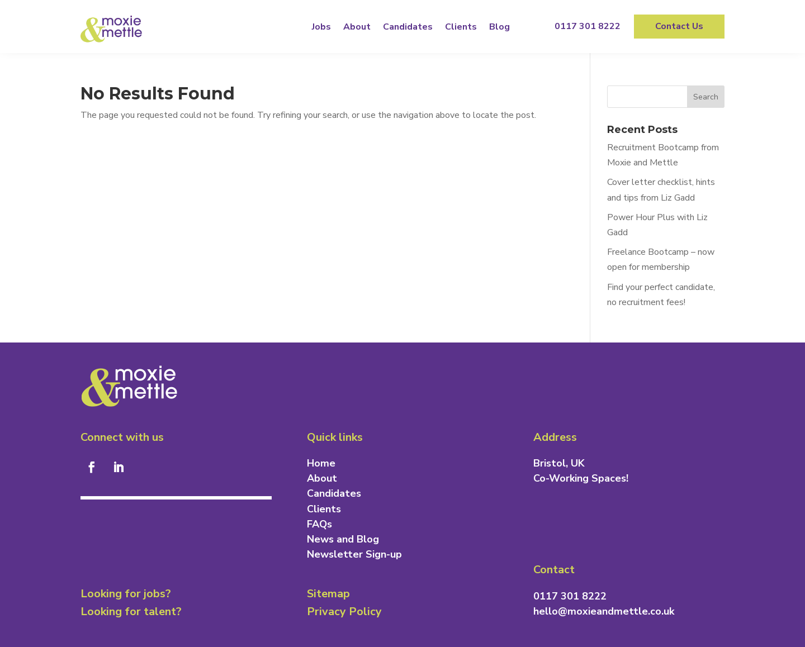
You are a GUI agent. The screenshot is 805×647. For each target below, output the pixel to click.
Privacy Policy (344, 611)
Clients (461, 27)
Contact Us (679, 26)
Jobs (321, 27)
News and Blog (343, 539)
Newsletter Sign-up (354, 554)
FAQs (319, 524)
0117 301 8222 (588, 26)
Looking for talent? (131, 611)
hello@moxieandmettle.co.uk (603, 611)
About (357, 27)
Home (321, 463)
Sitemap (328, 593)
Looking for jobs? (125, 593)
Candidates (408, 27)
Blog (499, 27)
